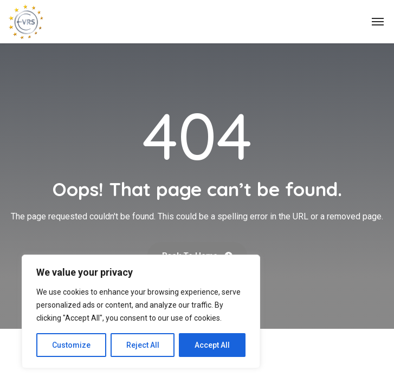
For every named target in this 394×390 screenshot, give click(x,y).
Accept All (212, 345)
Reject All (142, 345)
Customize (71, 345)
